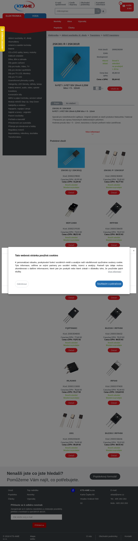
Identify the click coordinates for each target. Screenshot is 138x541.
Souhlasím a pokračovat (109, 284)
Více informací (114, 271)
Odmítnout (22, 284)
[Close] (133, 251)
